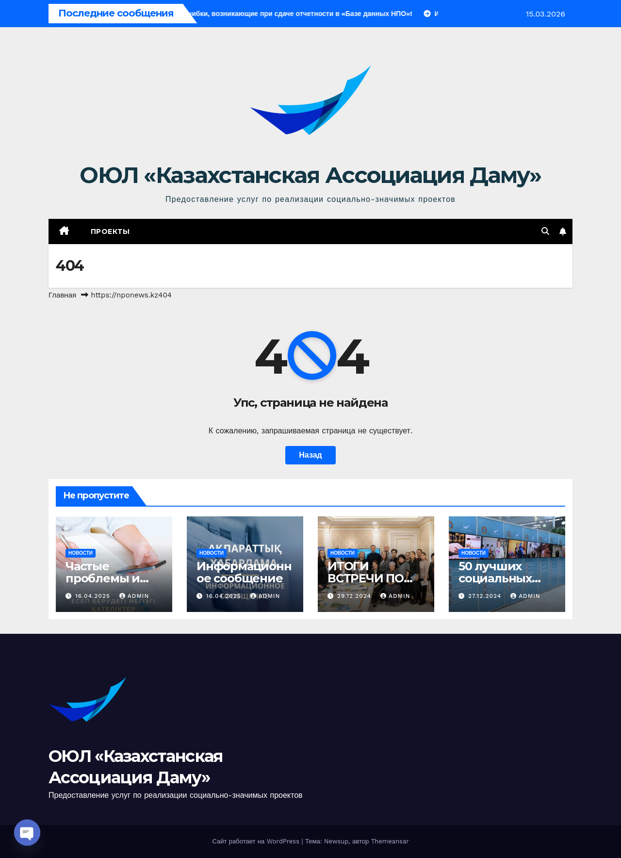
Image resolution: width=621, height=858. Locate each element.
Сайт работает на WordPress (256, 841)
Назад (310, 455)
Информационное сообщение (244, 572)
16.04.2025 (94, 596)
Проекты (110, 231)
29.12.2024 (355, 596)
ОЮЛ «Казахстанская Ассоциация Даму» (310, 175)
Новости (80, 553)
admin (134, 596)
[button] (545, 231)
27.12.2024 (486, 596)
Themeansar (390, 841)
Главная (62, 295)
